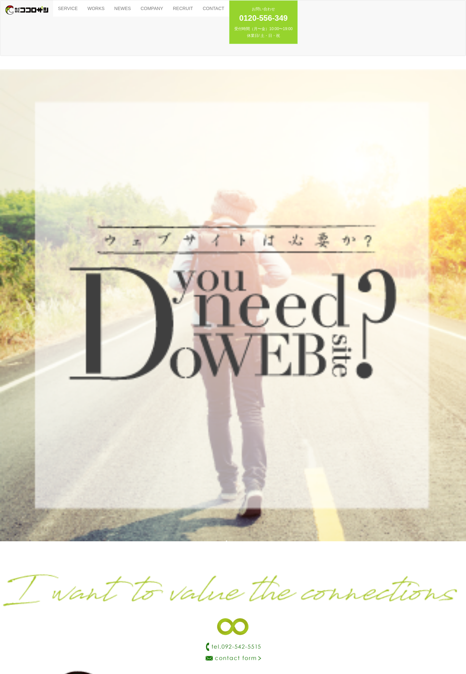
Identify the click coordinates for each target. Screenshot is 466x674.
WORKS (96, 8)
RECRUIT (183, 8)
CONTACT (213, 8)
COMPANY (151, 8)
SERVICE (68, 8)
